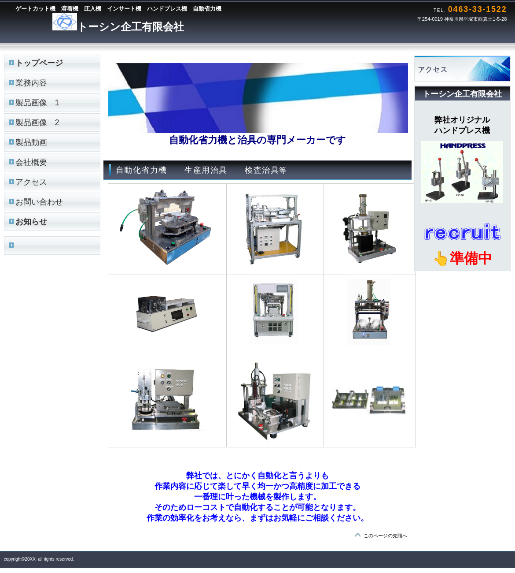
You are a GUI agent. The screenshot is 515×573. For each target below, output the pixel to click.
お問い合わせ (39, 201)
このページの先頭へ (385, 535)
